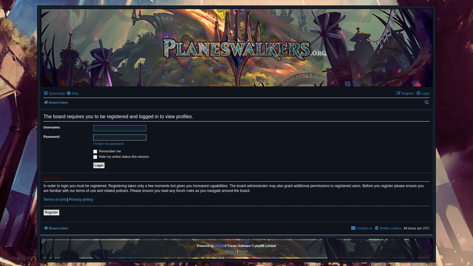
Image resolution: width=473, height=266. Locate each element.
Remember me (107, 151)
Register (51, 212)
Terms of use (54, 199)
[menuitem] (72, 93)
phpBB (220, 246)
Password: (51, 136)
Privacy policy (81, 199)
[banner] (236, 48)
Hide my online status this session (121, 156)
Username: (52, 127)
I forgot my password (108, 143)
